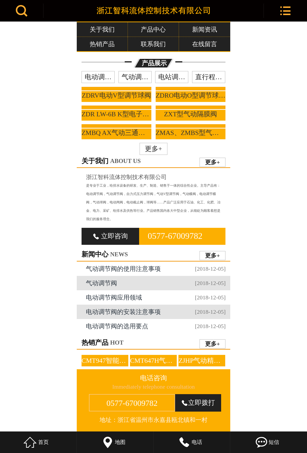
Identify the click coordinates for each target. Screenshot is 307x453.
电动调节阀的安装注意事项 (155, 312)
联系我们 (153, 44)
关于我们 (102, 29)
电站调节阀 (173, 77)
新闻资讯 (204, 29)
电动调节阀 (100, 77)
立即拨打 (198, 402)
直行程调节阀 (210, 77)
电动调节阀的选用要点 (155, 326)
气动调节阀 (137, 77)
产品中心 (153, 29)
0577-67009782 (175, 236)
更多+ (153, 148)
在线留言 (204, 44)
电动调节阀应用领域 (155, 297)
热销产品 (102, 44)
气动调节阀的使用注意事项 (155, 268)
